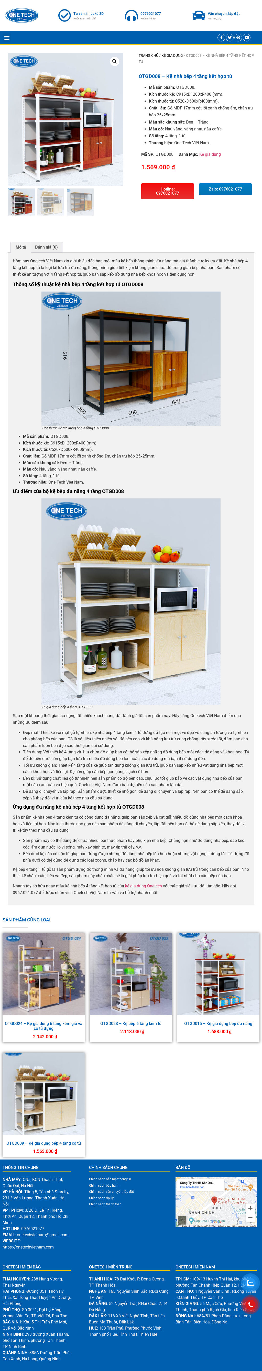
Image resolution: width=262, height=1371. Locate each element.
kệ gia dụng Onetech (143, 886)
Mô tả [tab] (21, 247)
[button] (7, 37)
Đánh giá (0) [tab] (46, 247)
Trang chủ (148, 55)
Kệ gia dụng (172, 55)
